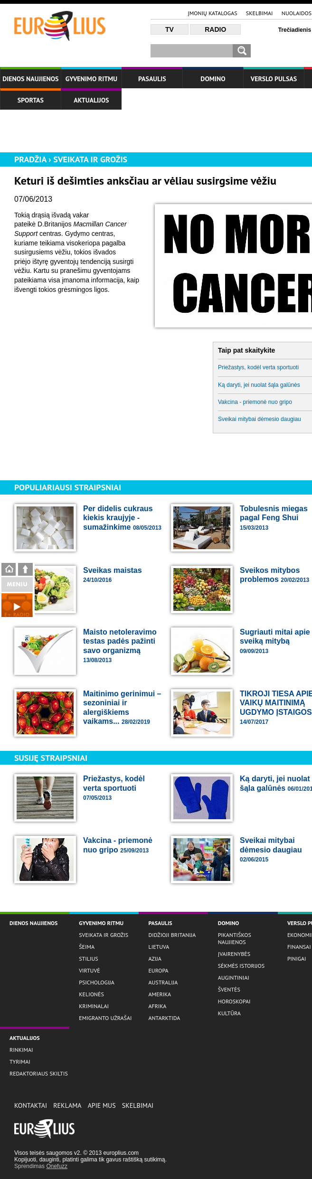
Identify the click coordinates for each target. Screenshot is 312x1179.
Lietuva (158, 946)
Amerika (159, 994)
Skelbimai (259, 13)
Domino (212, 79)
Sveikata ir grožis (90, 159)
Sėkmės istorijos (241, 965)
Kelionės (91, 994)
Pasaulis (152, 79)
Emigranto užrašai (105, 1017)
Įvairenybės (234, 953)
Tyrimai (19, 1061)
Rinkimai (21, 1049)
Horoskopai (234, 1001)
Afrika (157, 1006)
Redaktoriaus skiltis (38, 1073)
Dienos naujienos (30, 79)
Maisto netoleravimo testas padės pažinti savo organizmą (120, 646)
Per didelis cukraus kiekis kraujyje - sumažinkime (122, 518)
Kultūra (229, 1013)
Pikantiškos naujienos (234, 938)
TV (169, 29)
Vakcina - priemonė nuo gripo (117, 845)
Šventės (229, 989)
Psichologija (96, 982)
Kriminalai (94, 1006)
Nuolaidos (297, 13)
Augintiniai (233, 977)
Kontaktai (30, 1105)
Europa (158, 970)
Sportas (31, 100)
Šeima (87, 946)
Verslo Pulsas (274, 79)
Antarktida (164, 1017)
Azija (154, 958)
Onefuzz (56, 1166)
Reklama (67, 1105)
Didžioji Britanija (172, 934)
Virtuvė (89, 970)
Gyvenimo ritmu (91, 79)
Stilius (88, 958)
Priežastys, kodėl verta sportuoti (114, 788)
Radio (215, 29)
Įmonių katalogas (212, 13)
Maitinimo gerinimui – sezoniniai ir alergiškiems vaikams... (122, 708)
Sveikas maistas (112, 575)
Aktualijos (91, 100)
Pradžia (30, 159)
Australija (163, 982)
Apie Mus (102, 1105)
